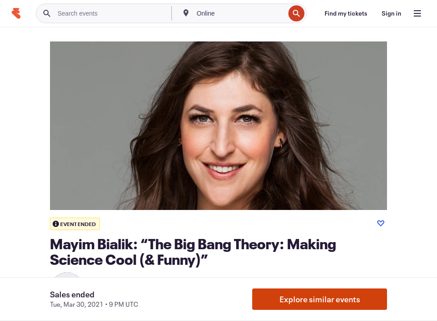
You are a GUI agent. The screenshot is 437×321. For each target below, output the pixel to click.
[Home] (16, 13)
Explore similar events (319, 299)
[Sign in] (391, 13)
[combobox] (240, 13)
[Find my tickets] (346, 13)
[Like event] (381, 223)
